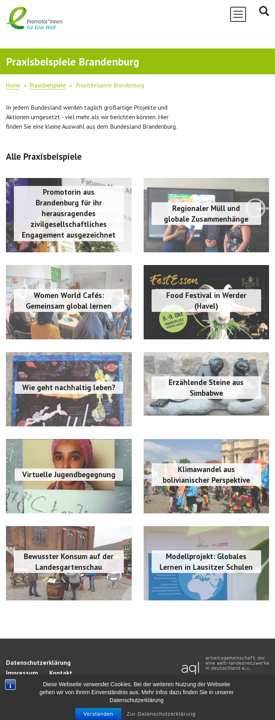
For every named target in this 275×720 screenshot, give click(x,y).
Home (13, 85)
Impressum (22, 673)
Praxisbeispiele (48, 85)
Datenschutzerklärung (38, 662)
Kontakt (60, 673)
